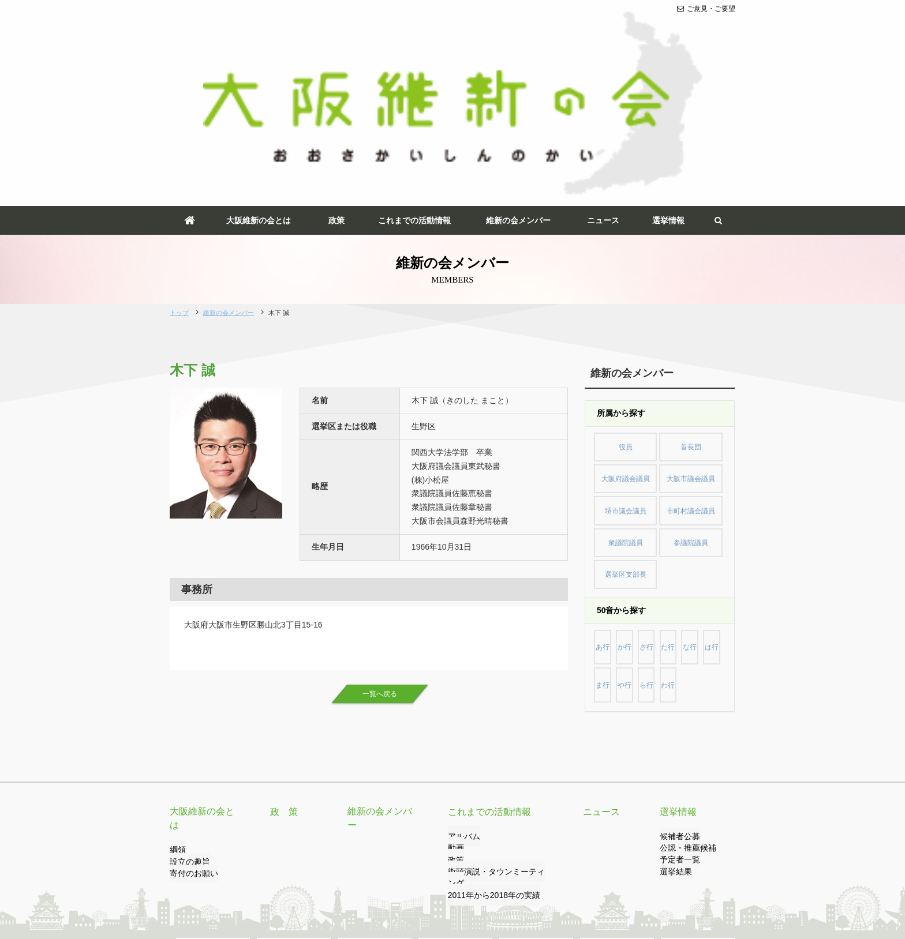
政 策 (282, 662)
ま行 (631, 497)
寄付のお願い (190, 711)
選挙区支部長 (625, 407)
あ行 (605, 471)
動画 (455, 699)
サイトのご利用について (391, 885)
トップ (179, 171)
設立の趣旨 (187, 699)
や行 (656, 497)
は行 (605, 497)
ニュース (603, 79)
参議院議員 (691, 381)
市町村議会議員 (691, 355)
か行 (631, 471)
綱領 (177, 687)
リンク (245, 885)
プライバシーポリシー (304, 885)
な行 (706, 471)
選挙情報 (668, 79)
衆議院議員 (625, 381)
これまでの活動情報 (414, 79)
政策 (336, 79)
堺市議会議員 (625, 355)
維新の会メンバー (518, 79)
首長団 (690, 303)
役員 (626, 303)
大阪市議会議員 (691, 329)
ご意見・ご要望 (706, 9)
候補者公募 (677, 687)
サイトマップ (463, 885)
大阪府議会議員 (625, 329)
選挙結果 (673, 722)
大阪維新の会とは (258, 79)
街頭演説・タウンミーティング (496, 722)
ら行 (682, 497)
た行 (682, 471)
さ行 (656, 471)
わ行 (706, 497)
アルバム (462, 687)
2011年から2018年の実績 (487, 734)
